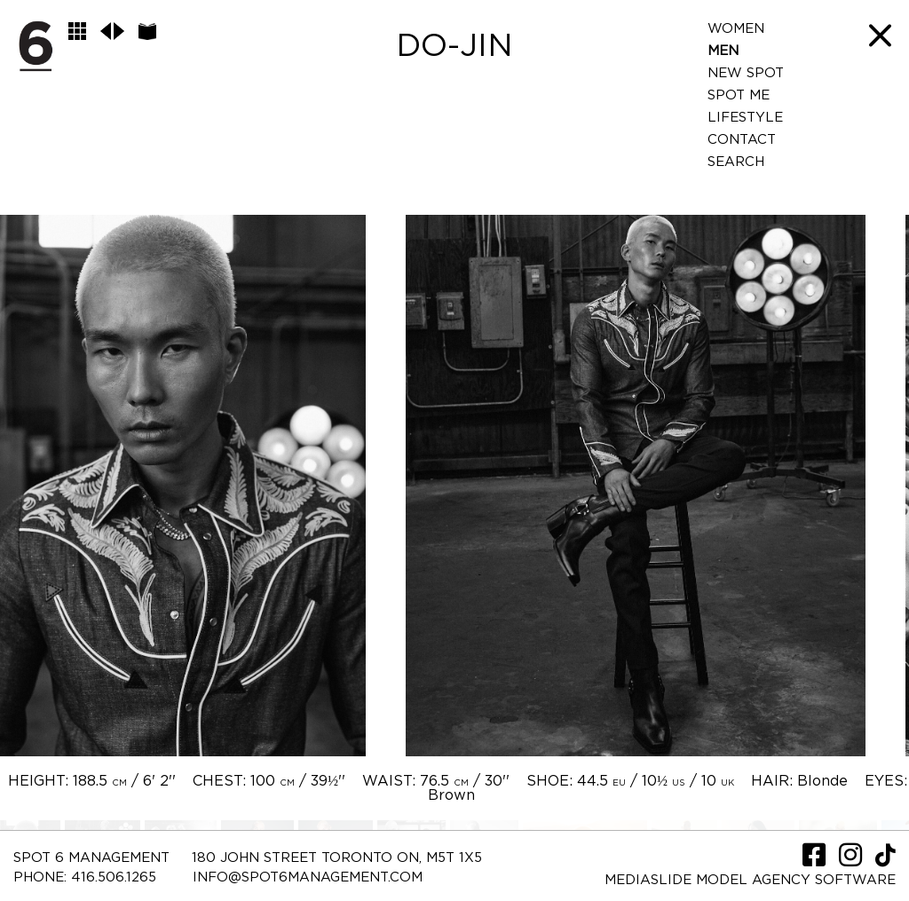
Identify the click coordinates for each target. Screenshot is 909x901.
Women (735, 29)
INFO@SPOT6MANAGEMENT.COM (308, 877)
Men (723, 51)
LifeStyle (745, 117)
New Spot (745, 73)
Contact (741, 139)
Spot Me (738, 95)
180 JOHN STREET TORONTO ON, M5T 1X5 (337, 858)
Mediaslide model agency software (750, 880)
